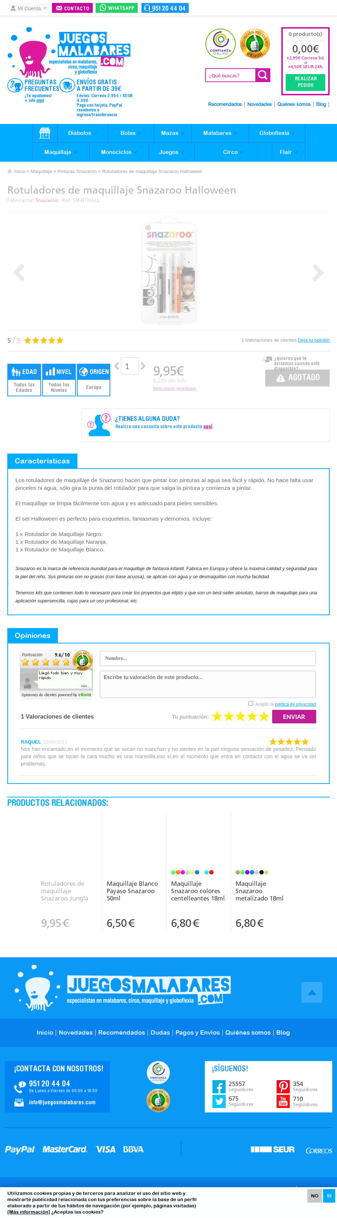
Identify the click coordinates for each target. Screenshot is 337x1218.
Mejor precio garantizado (175, 388)
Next (318, 273)
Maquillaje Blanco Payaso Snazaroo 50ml (132, 891)
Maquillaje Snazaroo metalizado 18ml (260, 891)
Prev (19, 273)
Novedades (259, 104)
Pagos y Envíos (197, 1032)
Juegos (168, 152)
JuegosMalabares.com (68, 52)
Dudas (160, 1032)
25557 (241, 1086)
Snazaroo (47, 200)
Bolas (128, 133)
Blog (321, 104)
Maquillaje (57, 152)
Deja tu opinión (314, 340)
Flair (286, 152)
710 (305, 1101)
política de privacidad (295, 704)
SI (329, 1196)
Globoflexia (274, 133)
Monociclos (116, 152)
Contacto (76, 9)
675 (241, 1101)
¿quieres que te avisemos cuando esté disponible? (297, 361)
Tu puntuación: (190, 716)
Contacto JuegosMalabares (57, 1086)
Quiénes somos (294, 104)
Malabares (217, 133)
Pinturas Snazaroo (77, 171)
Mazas (169, 133)
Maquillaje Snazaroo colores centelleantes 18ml (198, 891)
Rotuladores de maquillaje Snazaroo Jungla (64, 891)
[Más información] (28, 1212)
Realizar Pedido (305, 82)
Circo (230, 152)
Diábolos (79, 133)
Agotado (304, 378)
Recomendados (225, 104)
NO (314, 1196)
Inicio (19, 171)
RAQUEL (31, 742)
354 (305, 1086)
